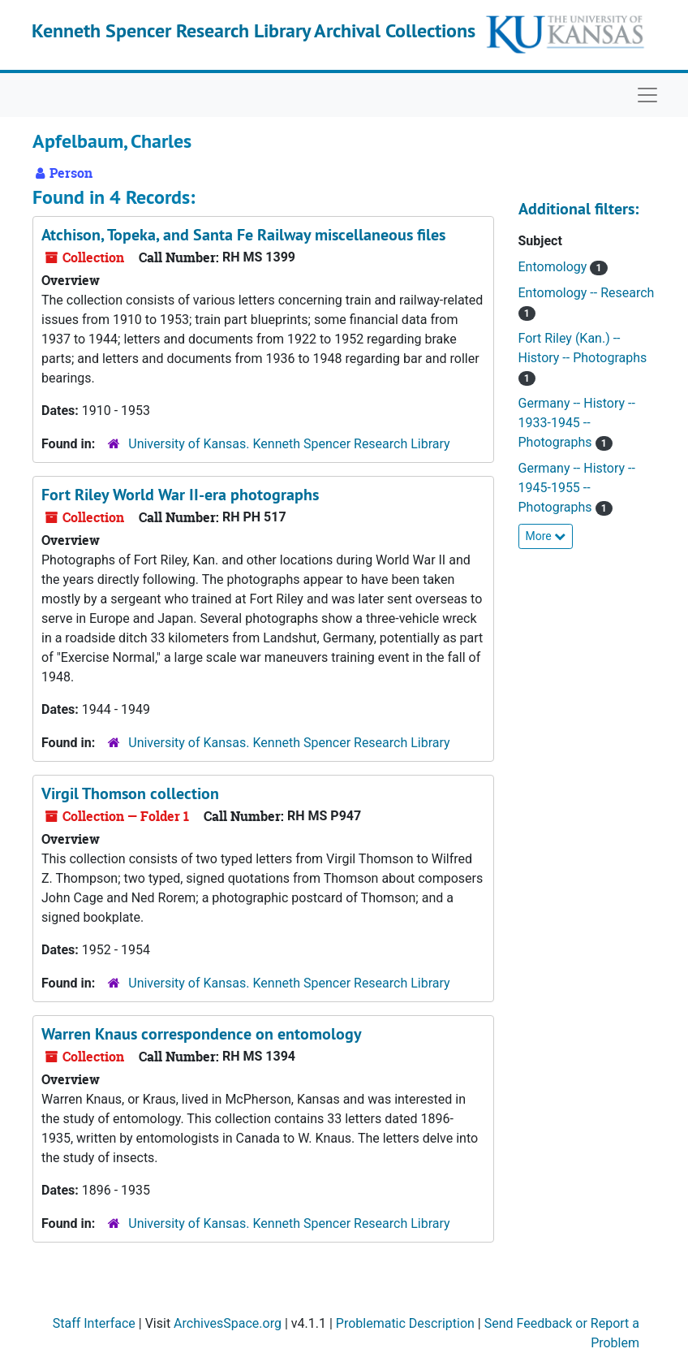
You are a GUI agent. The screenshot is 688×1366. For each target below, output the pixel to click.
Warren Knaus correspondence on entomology (201, 1033)
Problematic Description (405, 1323)
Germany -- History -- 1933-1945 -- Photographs (576, 423)
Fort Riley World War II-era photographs (180, 494)
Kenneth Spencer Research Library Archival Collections (253, 30)
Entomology (554, 266)
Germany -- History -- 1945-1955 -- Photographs (576, 487)
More (546, 536)
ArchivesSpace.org (228, 1323)
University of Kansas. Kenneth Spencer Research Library (288, 444)
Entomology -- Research (586, 292)
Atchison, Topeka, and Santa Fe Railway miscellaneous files (243, 234)
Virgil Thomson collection (130, 793)
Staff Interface (94, 1323)
